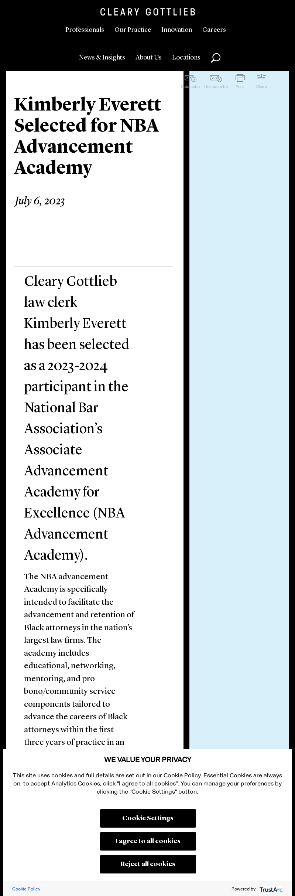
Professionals (84, 30)
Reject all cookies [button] (147, 864)
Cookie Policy (26, 889)
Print (240, 86)
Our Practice (132, 30)
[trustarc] (270, 889)
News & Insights (102, 57)
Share (261, 86)
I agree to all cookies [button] (148, 841)
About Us (149, 57)
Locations (186, 57)
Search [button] (215, 58)
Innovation (176, 30)
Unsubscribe (216, 86)
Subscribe (190, 86)
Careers (214, 30)
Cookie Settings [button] (148, 818)
